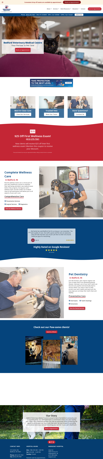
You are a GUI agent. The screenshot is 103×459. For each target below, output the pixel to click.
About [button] (48, 9)
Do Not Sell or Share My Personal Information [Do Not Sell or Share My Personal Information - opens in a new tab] (51, 450)
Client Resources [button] (65, 9)
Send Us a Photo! (51, 307)
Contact (83, 9)
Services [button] (55, 9)
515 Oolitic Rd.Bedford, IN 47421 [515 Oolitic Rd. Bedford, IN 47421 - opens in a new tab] (15, 426)
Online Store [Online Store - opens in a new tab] (79, 14)
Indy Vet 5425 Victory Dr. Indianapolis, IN (53, 427)
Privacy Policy (74, 447)
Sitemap (54, 447)
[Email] (49, 418)
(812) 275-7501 (30, 15)
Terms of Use (63, 447)
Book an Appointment (72, 2)
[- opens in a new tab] (51, 418)
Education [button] (75, 9)
